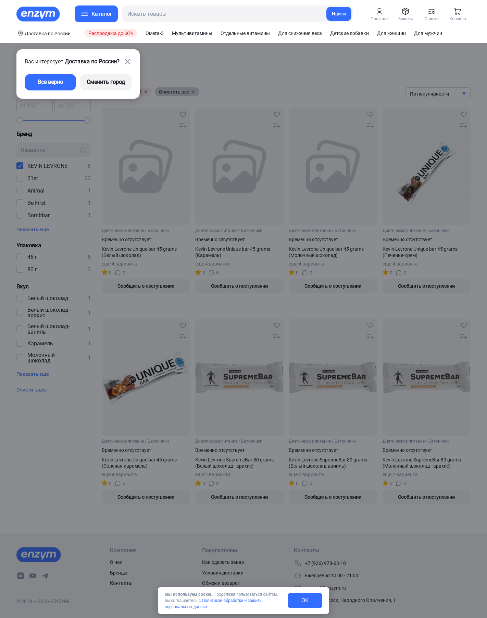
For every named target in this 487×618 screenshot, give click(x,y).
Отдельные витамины (245, 33)
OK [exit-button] (305, 600)
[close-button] (127, 62)
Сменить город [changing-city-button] (106, 82)
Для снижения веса (300, 33)
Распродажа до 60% (110, 33)
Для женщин (391, 33)
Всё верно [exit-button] (50, 82)
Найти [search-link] (339, 13)
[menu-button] (96, 13)
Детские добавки (349, 33)
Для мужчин (428, 33)
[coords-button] (43, 33)
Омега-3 (155, 33)
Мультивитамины (192, 33)
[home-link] (38, 14)
